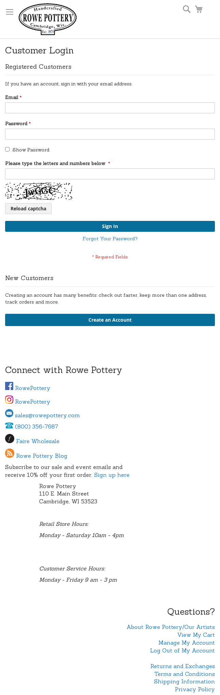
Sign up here (112, 474)
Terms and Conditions (184, 673)
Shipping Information (184, 681)
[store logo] (48, 19)
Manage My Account (186, 642)
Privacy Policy (195, 689)
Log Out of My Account (182, 650)
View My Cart (196, 634)
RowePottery (27, 388)
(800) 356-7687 (31, 426)
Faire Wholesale (38, 441)
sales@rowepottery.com (42, 415)
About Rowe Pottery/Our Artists (170, 627)
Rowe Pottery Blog (41, 455)
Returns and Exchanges (182, 666)
